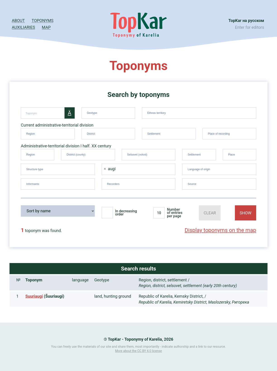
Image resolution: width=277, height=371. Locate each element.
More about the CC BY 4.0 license (138, 351)
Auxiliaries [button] (23, 27)
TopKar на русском (246, 20)
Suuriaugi (34, 296)
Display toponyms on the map (220, 230)
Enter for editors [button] (249, 27)
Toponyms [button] (42, 20)
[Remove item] (105, 169)
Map (46, 27)
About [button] (18, 20)
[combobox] (108, 113)
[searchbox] (109, 112)
